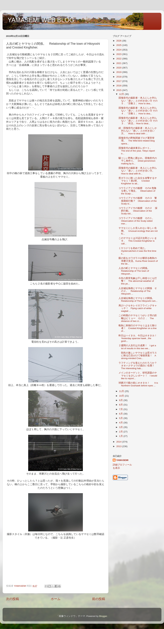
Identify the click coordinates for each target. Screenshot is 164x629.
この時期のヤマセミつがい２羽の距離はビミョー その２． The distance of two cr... (138, 318)
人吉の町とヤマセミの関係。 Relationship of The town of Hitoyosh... (135, 271)
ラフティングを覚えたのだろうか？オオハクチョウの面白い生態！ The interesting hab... (138, 366)
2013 (119, 446)
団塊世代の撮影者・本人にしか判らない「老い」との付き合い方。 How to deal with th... (138, 171)
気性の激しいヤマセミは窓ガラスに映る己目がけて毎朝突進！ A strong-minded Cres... (138, 356)
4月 (121, 422)
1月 (121, 436)
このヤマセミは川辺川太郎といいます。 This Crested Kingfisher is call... (138, 241)
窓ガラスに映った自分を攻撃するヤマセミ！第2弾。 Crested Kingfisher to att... (138, 181)
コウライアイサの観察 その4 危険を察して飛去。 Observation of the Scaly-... (137, 191)
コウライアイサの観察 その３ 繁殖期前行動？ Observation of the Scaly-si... (138, 201)
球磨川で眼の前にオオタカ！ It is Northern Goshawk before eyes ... (138, 384)
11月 (122, 391)
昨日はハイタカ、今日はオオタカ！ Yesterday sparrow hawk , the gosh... (139, 338)
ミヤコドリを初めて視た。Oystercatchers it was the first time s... (137, 251)
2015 (119, 90)
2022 (119, 58)
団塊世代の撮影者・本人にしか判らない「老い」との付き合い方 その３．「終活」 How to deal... (138, 121)
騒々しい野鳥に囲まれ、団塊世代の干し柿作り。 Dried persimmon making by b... (138, 161)
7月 (121, 409)
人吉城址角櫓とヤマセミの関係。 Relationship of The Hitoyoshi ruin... (138, 299)
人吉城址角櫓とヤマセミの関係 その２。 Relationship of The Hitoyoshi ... (138, 291)
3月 (121, 427)
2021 (119, 63)
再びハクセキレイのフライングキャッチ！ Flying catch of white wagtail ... (138, 308)
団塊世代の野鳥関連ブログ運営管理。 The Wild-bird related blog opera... (137, 141)
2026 (119, 40)
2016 (119, 85)
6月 (121, 413)
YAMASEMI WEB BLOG (41, 20)
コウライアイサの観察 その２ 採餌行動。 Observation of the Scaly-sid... (138, 211)
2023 (119, 54)
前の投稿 (98, 599)
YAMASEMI (122, 460)
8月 (121, 404)
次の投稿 (12, 599)
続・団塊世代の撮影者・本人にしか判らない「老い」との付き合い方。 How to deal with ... (138, 131)
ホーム (55, 599)
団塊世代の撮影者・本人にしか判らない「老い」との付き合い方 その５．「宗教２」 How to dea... (138, 101)
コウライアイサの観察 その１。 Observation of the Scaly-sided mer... (138, 221)
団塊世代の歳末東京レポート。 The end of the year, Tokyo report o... (137, 151)
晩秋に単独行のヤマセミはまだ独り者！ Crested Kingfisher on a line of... (138, 328)
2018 (119, 76)
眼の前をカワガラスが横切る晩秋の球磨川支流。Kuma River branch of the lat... (138, 261)
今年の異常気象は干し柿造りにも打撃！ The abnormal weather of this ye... (138, 281)
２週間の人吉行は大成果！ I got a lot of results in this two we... (137, 346)
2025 (119, 45)
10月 (122, 396)
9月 (121, 400)
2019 (119, 72)
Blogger (103, 616)
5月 (121, 418)
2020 (119, 67)
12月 (122, 94)
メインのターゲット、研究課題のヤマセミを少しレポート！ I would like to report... (138, 375)
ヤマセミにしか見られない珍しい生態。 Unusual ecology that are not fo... (138, 231)
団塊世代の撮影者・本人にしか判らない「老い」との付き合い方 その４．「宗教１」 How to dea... (138, 111)
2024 (119, 49)
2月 (121, 431)
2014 (119, 441)
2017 (119, 81)
